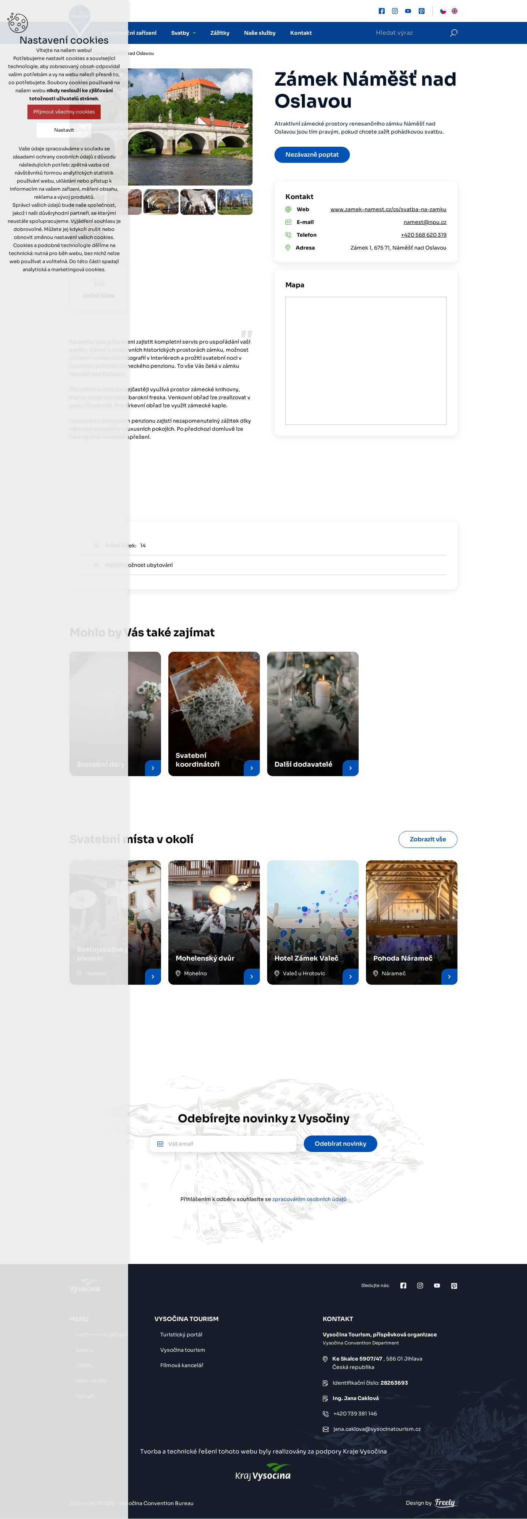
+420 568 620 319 (423, 235)
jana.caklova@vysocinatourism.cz (377, 1429)
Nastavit (64, 130)
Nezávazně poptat (312, 154)
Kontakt (301, 33)
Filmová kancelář (181, 1365)
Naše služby (260, 33)
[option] (161, 202)
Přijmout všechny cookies (64, 112)
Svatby (180, 33)
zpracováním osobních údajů (309, 1199)
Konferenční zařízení (129, 33)
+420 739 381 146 (355, 1413)
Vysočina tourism (182, 1350)
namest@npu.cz (425, 222)
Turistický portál (181, 1334)
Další (238, 127)
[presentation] (263, 1173)
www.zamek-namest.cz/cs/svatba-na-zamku (388, 209)
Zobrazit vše (428, 839)
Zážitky (219, 33)
